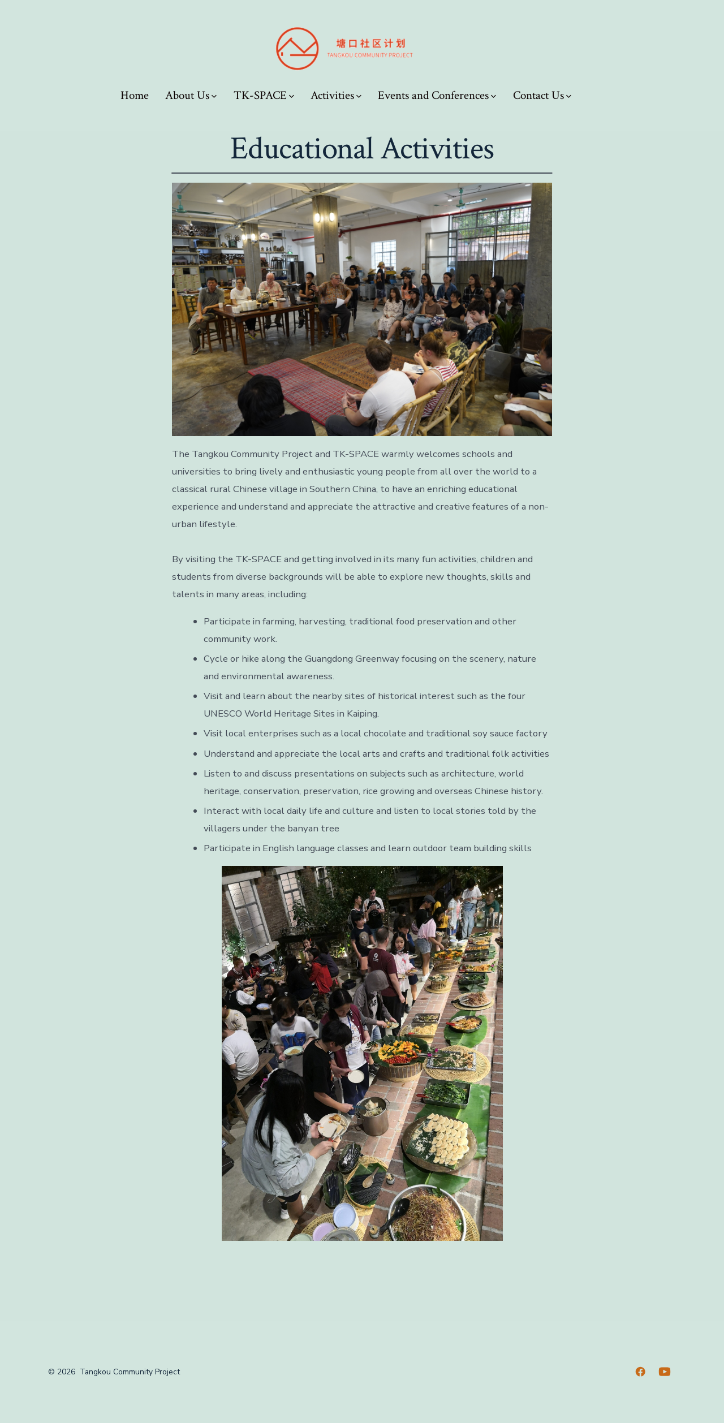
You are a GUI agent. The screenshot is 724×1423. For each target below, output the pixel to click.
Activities (336, 95)
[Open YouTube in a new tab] (664, 1371)
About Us (191, 95)
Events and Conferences (437, 95)
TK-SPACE (264, 95)
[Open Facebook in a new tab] (640, 1371)
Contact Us (542, 95)
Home (134, 95)
